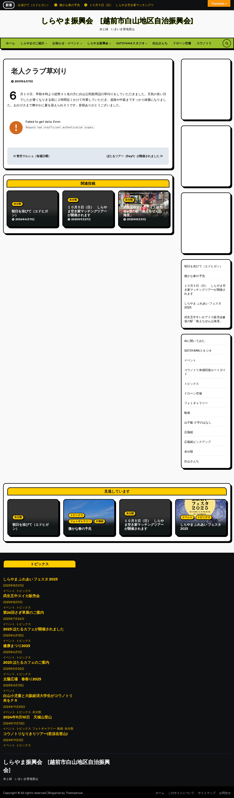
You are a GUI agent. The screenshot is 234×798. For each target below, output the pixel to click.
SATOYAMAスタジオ (130, 43)
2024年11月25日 (14, 705)
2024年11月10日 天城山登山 (27, 715)
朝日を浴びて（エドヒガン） (30, 213)
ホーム (10, 43)
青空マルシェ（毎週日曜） (32, 156)
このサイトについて (181, 791)
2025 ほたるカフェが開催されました (33, 627)
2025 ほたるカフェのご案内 (26, 660)
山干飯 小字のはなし (198, 422)
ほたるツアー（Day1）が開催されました (135, 156)
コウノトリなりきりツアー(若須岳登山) (35, 732)
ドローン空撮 (182, 43)
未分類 (17, 203)
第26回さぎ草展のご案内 (23, 610)
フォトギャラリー (196, 403)
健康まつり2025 (16, 644)
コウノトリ (204, 43)
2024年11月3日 (13, 738)
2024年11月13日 (14, 721)
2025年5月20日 (13, 667)
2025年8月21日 (13, 584)
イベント (190, 360)
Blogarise (54, 791)
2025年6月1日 (12, 650)
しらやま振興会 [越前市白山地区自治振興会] (117, 20)
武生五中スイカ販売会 (21, 594)
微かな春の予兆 (194, 276)
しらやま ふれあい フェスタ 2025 (200, 526)
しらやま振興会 (98, 43)
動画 (187, 413)
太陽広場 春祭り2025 (22, 677)
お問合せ (225, 791)
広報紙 (188, 432)
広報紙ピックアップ (197, 442)
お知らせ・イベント (66, 43)
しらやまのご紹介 (32, 43)
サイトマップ (207, 791)
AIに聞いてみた (194, 341)
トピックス (191, 383)
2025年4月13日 (13, 683)
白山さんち (160, 43)
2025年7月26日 (13, 617)
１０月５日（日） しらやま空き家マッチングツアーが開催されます (87, 211)
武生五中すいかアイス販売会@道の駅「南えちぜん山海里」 (143, 211)
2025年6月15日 (13, 634)
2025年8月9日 (13, 600)
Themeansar (74, 791)
